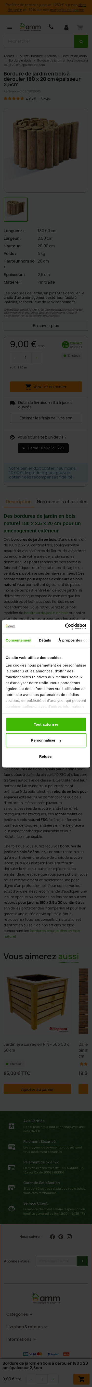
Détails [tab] (45, 640)
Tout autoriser (46, 724)
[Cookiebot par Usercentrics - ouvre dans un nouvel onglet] (65, 626)
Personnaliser (46, 740)
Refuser (46, 756)
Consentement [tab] (18, 640)
